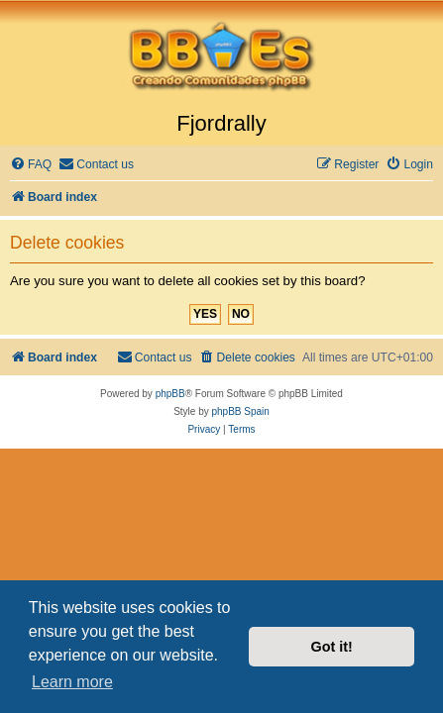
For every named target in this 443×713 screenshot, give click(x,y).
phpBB (170, 393)
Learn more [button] (72, 681)
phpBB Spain (240, 411)
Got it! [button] (332, 647)
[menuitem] (31, 165)
